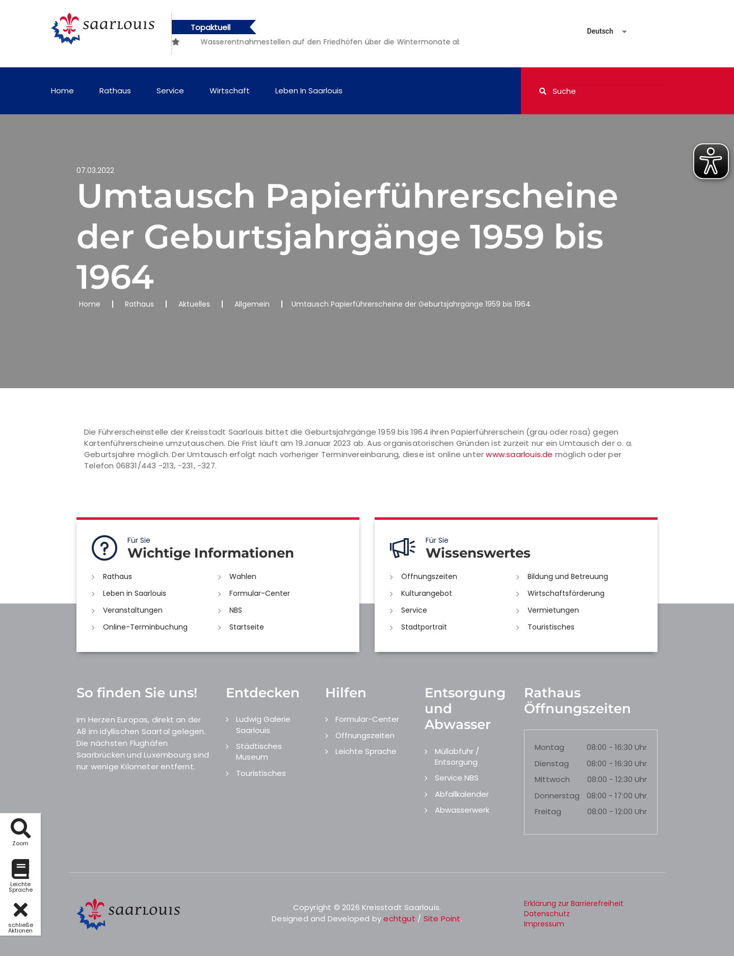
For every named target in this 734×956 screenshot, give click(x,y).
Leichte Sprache (366, 751)
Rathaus (115, 90)
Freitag (548, 811)
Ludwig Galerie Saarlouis (263, 724)
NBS (235, 610)
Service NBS (457, 777)
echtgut (399, 918)
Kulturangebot (426, 593)
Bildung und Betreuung (568, 576)
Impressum (544, 924)
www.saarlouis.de (519, 454)
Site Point (442, 918)
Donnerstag (557, 795)
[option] (200, 36)
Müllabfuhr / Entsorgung (457, 756)
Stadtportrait (424, 627)
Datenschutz (547, 914)
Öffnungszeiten (429, 576)
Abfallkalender (462, 794)
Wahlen (242, 576)
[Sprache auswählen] (595, 31)
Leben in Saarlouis (309, 90)
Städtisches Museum (259, 751)
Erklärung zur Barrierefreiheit (573, 903)
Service (170, 90)
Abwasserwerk (462, 809)
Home (62, 90)
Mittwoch (552, 779)
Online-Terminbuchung (145, 627)
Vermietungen (553, 610)
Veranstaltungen (133, 610)
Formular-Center (259, 593)
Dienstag (552, 763)
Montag (549, 747)
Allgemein (252, 304)
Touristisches (551, 627)
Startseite (246, 627)
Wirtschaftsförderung (566, 593)
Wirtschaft (229, 90)
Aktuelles (194, 304)
